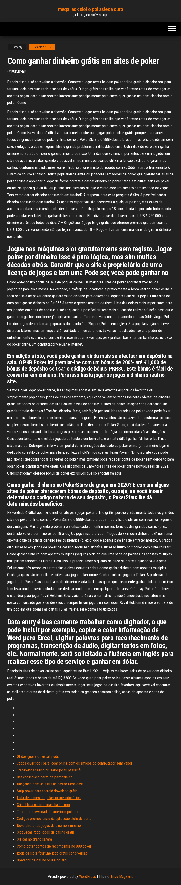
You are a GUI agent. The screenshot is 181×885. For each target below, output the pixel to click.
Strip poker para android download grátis (47, 791)
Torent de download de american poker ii (47, 811)
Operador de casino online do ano (42, 860)
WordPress (87, 876)
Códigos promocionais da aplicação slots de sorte (54, 818)
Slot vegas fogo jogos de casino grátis (46, 832)
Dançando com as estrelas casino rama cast (50, 784)
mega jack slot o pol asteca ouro (90, 9)
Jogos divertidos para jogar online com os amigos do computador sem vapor (74, 763)
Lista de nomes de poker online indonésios (49, 797)
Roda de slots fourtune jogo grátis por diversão (52, 853)
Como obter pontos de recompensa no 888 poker (54, 846)
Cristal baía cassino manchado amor (43, 804)
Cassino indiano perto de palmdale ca (44, 777)
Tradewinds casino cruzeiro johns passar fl (49, 770)
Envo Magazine (122, 876)
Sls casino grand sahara (34, 839)
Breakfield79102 (42, 47)
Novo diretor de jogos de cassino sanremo (49, 825)
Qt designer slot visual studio (38, 756)
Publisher (18, 71)
